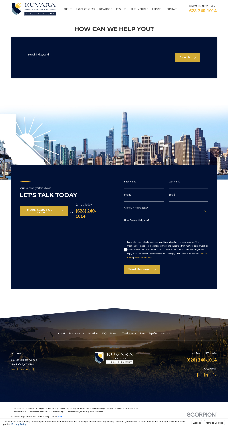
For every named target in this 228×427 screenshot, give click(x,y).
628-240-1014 (203, 11)
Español (153, 333)
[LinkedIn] (206, 375)
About (61, 333)
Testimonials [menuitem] (139, 9)
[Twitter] (215, 375)
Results (114, 333)
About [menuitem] (68, 9)
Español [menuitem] (157, 9)
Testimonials (129, 333)
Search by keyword (38, 54)
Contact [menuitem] (172, 9)
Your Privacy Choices (50, 416)
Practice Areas (76, 333)
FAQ (104, 333)
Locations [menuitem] (105, 9)
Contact (165, 333)
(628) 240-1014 (81, 213)
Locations (93, 333)
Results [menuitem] (121, 9)
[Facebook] (197, 375)
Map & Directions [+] (22, 369)
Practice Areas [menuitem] (85, 9)
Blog (142, 333)
